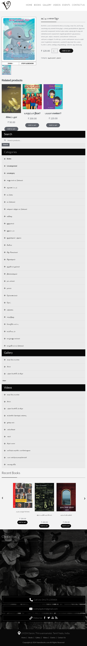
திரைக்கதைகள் (12, 274)
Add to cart (66, 51)
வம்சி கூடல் (11, 331)
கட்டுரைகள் (11, 202)
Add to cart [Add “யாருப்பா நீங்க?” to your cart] (32, 125)
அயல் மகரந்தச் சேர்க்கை (23, 511)
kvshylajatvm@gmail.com (45, 608)
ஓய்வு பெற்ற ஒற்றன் (66, 515)
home (23, 638)
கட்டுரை (10, 195)
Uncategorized (12, 166)
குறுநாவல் (10, 223)
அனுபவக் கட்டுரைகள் (15, 180)
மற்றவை (10, 310)
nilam (4, 380)
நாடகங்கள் (11, 281)
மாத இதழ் (10, 317)
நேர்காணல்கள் (12, 295)
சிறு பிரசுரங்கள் (12, 252)
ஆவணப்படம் (12, 187)
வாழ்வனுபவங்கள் (13, 338)
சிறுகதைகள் (11, 259)
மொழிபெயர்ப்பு (12, 324)
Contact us (78, 5)
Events (66, 5)
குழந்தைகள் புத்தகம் (54, 58)
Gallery (47, 5)
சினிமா (9, 245)
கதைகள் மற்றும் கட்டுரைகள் (17, 209)
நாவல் (9, 288)
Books (37, 5)
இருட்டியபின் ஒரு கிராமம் (44, 515)
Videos (56, 5)
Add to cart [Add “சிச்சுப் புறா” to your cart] (11, 129)
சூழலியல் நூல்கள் (13, 267)
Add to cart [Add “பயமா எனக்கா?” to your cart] (53, 125)
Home (29, 5)
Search (5, 144)
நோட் (9, 303)
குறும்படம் (10, 231)
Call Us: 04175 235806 (45, 599)
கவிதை (9, 216)
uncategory (11, 173)
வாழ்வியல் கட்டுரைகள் (15, 346)
